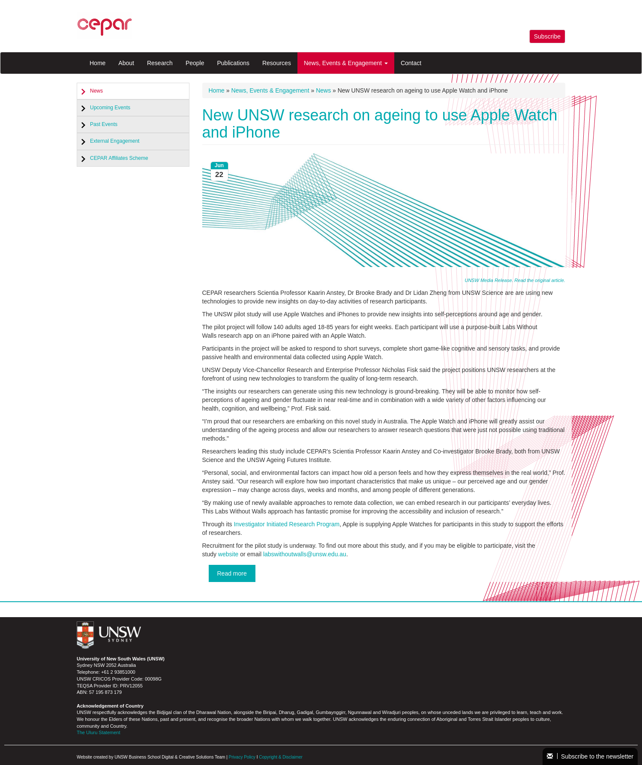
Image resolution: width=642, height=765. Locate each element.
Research (160, 63)
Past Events (103, 124)
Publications (233, 63)
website (228, 554)
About (126, 63)
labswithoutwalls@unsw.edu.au (304, 554)
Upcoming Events (110, 108)
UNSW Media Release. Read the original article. (515, 280)
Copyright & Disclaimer (281, 757)
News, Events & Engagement (346, 63)
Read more (232, 573)
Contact (411, 63)
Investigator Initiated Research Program (286, 524)
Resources (276, 63)
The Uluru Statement (98, 732)
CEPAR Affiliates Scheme (119, 158)
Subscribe (547, 36)
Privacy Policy (242, 757)
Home (97, 63)
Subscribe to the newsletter (590, 756)
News (96, 91)
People (195, 63)
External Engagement (114, 141)
